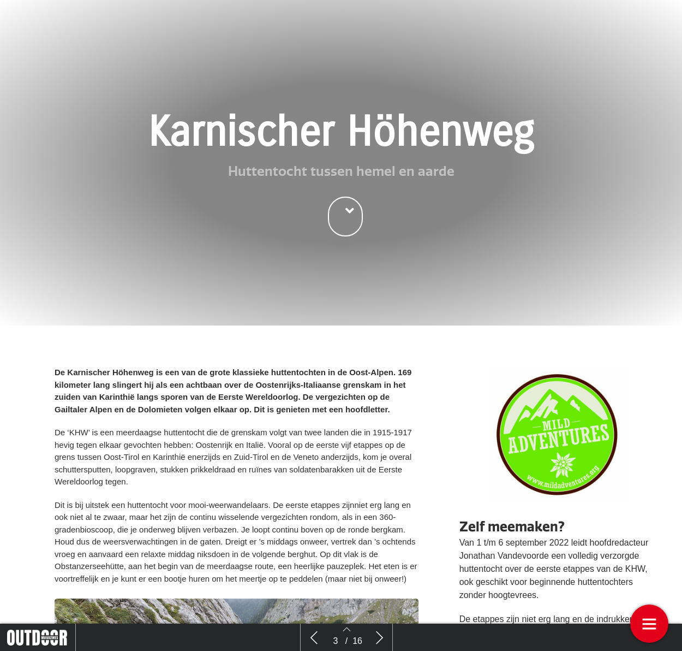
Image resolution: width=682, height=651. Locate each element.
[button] (345, 216)
